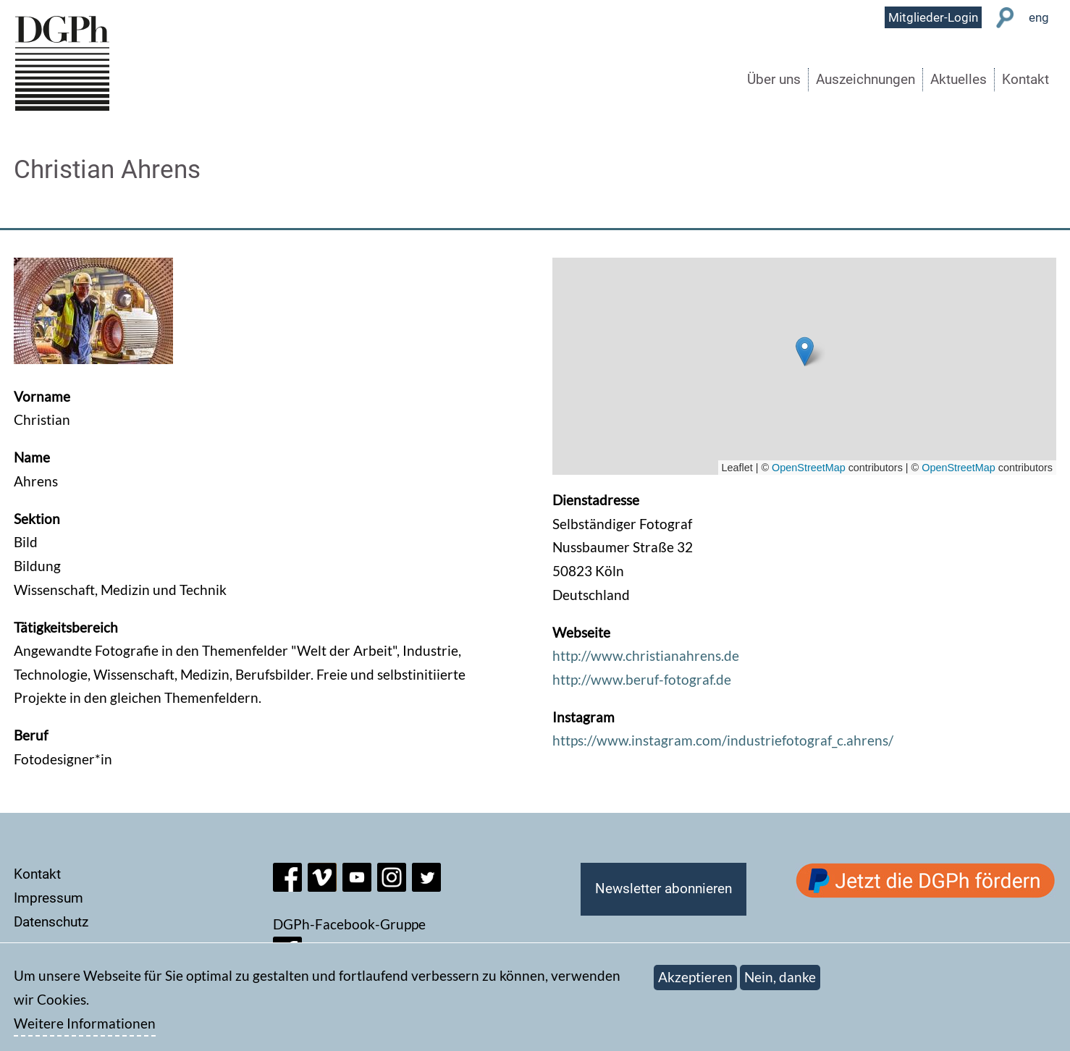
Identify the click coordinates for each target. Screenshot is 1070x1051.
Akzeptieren (695, 976)
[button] (805, 351)
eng (1039, 17)
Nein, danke (780, 976)
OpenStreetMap (809, 467)
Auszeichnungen (865, 79)
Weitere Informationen (85, 1023)
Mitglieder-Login (933, 17)
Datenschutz (51, 921)
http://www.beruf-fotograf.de (641, 679)
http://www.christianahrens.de (645, 655)
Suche (1005, 17)
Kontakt (1025, 79)
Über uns (774, 79)
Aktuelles (958, 79)
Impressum (48, 898)
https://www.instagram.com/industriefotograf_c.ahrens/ (722, 740)
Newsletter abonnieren (663, 888)
